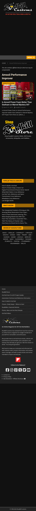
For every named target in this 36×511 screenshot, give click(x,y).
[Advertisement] (18, 35)
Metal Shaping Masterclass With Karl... (14, 217)
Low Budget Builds (7, 200)
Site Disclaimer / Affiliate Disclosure (14, 379)
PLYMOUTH (8, 241)
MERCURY (28, 237)
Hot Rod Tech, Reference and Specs (13, 194)
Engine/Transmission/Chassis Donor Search (15, 190)
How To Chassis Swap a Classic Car (13, 188)
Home (3, 289)
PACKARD (28, 239)
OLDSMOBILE (19, 239)
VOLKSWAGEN (14, 243)
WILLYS (23, 243)
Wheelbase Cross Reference (10, 198)
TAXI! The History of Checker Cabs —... (14, 221)
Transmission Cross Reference (11, 196)
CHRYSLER (29, 233)
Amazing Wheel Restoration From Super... (15, 212)
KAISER (13, 237)
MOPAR (5, 239)
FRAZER (24, 235)
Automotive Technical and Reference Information (16, 298)
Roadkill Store (6, 292)
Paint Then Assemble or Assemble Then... (15, 219)
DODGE (12, 235)
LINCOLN (20, 237)
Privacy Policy (7, 377)
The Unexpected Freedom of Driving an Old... (16, 210)
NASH (11, 239)
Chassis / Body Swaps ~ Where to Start (13, 304)
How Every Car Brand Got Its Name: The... (15, 223)
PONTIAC (17, 241)
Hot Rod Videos (6, 313)
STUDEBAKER (25, 241)
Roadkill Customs (20, 107)
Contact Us (6, 375)
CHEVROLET (20, 233)
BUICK (5, 233)
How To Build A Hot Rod (9, 301)
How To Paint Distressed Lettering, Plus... (14, 214)
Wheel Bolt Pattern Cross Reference (13, 192)
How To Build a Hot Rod (9, 186)
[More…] (21, 115)
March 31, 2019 (8, 107)
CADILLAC (11, 233)
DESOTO (5, 235)
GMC (30, 235)
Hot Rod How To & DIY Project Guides (13, 295)
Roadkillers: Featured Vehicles (10, 307)
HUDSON (6, 237)
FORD (18, 235)
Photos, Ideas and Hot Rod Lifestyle (12, 310)
